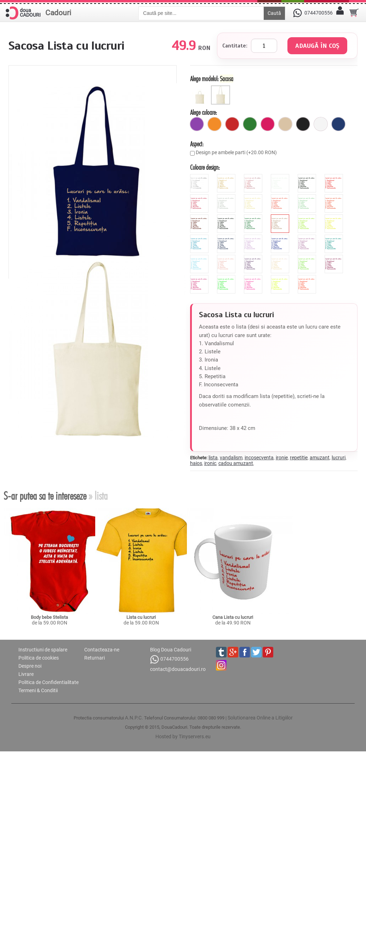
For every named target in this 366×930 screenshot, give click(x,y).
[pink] (200, 197)
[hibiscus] (281, 197)
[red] (335, 177)
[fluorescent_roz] (254, 278)
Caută (274, 13)
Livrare (26, 674)
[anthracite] (227, 217)
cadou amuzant (235, 463)
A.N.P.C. (134, 718)
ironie (282, 457)
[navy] (227, 237)
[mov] (197, 124)
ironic (210, 463)
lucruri (338, 457)
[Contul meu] (340, 12)
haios (196, 463)
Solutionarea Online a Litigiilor (260, 718)
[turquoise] (335, 237)
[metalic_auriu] (227, 177)
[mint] (308, 197)
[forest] (254, 217)
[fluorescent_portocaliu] (308, 278)
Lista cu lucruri (141, 617)
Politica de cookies (38, 658)
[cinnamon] (281, 217)
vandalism (231, 457)
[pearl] (281, 257)
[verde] (250, 124)
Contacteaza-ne (101, 649)
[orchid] (308, 237)
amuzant (320, 457)
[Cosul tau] (354, 13)
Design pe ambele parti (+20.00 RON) (236, 152)
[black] (308, 177)
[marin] (338, 124)
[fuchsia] (267, 124)
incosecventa (259, 457)
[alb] (320, 124)
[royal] (281, 237)
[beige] (254, 197)
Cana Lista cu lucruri (232, 617)
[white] (281, 177)
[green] (308, 217)
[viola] (254, 257)
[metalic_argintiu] (200, 177)
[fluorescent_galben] (281, 278)
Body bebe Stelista (49, 617)
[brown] (200, 217)
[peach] (227, 257)
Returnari (94, 658)
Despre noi (29, 666)
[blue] (200, 237)
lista (213, 457)
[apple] (308, 257)
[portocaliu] (214, 124)
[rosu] (232, 124)
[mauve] (254, 237)
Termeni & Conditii (38, 690)
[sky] (200, 257)
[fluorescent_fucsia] (200, 278)
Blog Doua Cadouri (170, 649)
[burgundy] (335, 257)
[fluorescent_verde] (227, 278)
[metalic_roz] (254, 177)
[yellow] (335, 217)
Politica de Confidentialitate (48, 682)
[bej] (285, 124)
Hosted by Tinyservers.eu (183, 736)
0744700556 (169, 659)
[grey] (227, 197)
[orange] (335, 197)
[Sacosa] (221, 88)
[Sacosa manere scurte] (200, 88)
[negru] (303, 124)
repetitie (299, 457)
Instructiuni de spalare (42, 649)
